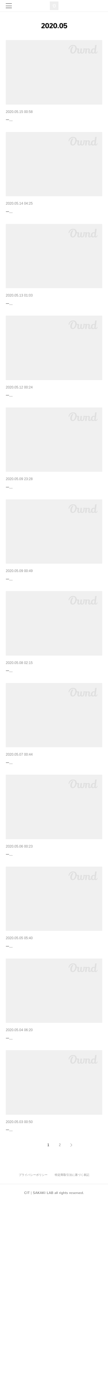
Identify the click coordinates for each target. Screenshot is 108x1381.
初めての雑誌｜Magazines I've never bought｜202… (53, 1080)
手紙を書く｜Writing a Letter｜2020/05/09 (44, 653)
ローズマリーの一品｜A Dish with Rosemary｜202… (53, 974)
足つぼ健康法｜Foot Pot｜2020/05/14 (39, 226)
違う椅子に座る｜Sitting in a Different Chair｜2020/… (54, 333)
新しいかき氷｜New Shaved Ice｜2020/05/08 (47, 760)
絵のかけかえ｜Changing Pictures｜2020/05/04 (48, 1187)
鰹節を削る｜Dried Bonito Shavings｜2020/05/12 (50, 440)
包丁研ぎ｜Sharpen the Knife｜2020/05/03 (44, 1294)
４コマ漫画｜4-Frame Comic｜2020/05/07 (44, 867)
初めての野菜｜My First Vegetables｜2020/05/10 (50, 547)
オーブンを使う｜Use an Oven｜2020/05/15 (46, 120)
